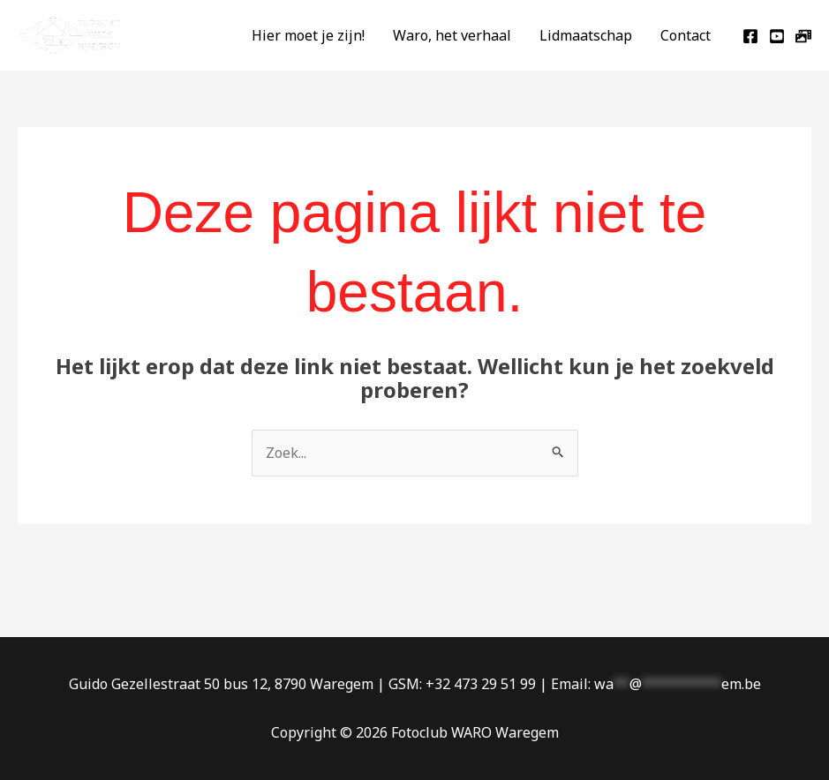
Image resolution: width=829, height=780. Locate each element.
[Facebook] (750, 36)
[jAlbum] (803, 36)
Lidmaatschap (585, 35)
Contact (685, 35)
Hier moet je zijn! (308, 35)
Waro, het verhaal (452, 35)
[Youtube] (777, 36)
